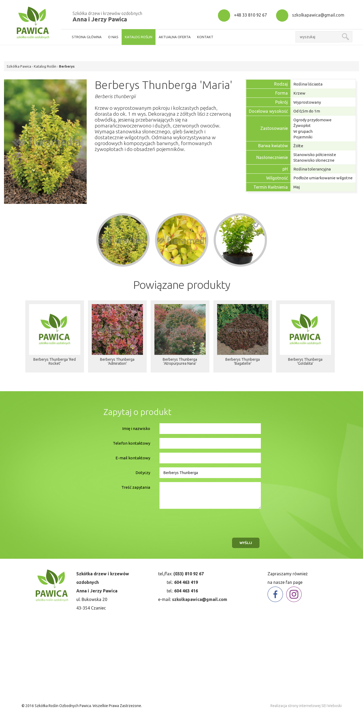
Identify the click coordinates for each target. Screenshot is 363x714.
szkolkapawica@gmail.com (318, 15)
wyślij (246, 543)
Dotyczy (142, 472)
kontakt (205, 37)
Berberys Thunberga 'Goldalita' (305, 363)
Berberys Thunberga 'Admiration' (117, 363)
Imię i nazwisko (136, 428)
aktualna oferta (175, 37)
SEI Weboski (331, 706)
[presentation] (198, 521)
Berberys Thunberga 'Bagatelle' (242, 363)
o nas (113, 37)
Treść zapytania (135, 487)
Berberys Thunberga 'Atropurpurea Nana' (180, 363)
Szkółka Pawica (19, 66)
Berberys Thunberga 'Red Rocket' (54, 363)
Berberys (67, 66)
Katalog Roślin (45, 66)
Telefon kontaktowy (131, 443)
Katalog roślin (138, 37)
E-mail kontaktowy (132, 458)
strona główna (87, 37)
